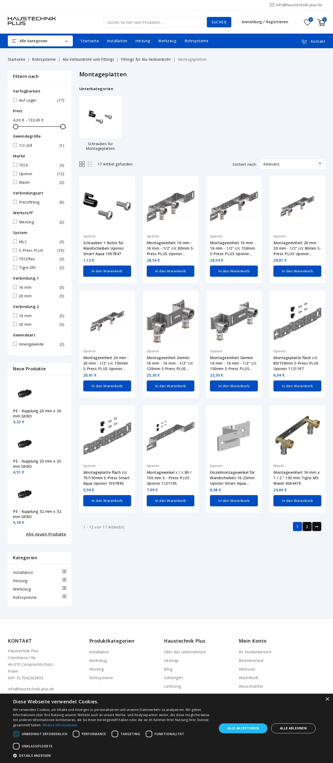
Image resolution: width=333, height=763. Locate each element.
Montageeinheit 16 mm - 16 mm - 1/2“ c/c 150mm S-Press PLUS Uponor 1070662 (232, 248)
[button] (112, 755)
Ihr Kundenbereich (255, 651)
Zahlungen (173, 677)
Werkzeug (167, 40)
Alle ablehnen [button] (293, 728)
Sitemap (171, 660)
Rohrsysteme (196, 40)
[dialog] (166, 728)
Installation (117, 40)
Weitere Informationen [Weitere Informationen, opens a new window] (59, 725)
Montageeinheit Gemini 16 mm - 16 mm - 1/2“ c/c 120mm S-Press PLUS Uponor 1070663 (170, 363)
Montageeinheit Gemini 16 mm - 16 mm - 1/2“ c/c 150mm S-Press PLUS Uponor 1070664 (233, 363)
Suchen (218, 22)
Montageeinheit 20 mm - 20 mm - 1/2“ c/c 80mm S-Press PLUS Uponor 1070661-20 (297, 248)
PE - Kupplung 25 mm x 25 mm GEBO (37, 464)
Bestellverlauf (251, 660)
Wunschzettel (251, 686)
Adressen (247, 669)
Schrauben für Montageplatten (100, 146)
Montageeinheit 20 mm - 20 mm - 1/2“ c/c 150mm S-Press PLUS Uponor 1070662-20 (106, 363)
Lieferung (172, 686)
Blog (168, 669)
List (90, 164)
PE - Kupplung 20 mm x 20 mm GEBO (37, 413)
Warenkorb (249, 677)
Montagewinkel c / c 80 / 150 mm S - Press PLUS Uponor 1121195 (169, 477)
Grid (82, 164)
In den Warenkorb (107, 270)
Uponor (89, 236)
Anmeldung (252, 21)
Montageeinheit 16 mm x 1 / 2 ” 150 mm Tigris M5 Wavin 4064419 (296, 477)
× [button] (327, 699)
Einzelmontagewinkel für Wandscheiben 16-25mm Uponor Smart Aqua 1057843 (232, 477)
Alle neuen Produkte (46, 534)
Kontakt (20, 641)
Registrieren (277, 21)
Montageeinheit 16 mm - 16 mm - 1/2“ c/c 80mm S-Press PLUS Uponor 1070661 (170, 248)
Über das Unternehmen (185, 651)
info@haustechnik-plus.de (299, 4)
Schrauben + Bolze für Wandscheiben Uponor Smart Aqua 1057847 (103, 248)
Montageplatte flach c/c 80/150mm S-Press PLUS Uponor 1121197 (296, 363)
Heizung (142, 40)
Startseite (90, 40)
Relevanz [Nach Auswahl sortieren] (293, 164)
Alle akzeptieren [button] (243, 728)
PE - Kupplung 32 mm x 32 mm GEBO (37, 514)
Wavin (278, 464)
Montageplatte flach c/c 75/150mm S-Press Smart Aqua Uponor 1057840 (106, 477)
